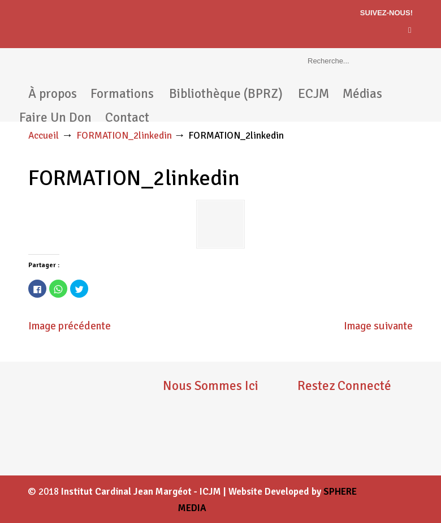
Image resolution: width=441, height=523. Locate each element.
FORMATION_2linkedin (124, 136)
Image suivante (378, 326)
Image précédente (69, 326)
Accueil (43, 136)
